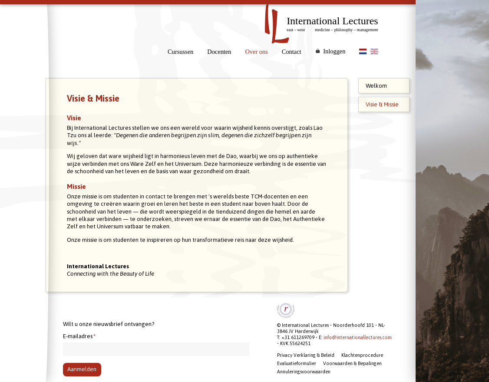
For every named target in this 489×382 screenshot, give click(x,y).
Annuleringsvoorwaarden (303, 371)
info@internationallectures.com (358, 337)
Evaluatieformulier (296, 363)
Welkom (376, 85)
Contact (291, 51)
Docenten (219, 51)
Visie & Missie (382, 104)
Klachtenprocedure (362, 355)
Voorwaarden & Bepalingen (352, 363)
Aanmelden (81, 369)
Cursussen (180, 51)
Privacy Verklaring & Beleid (305, 355)
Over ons (256, 51)
